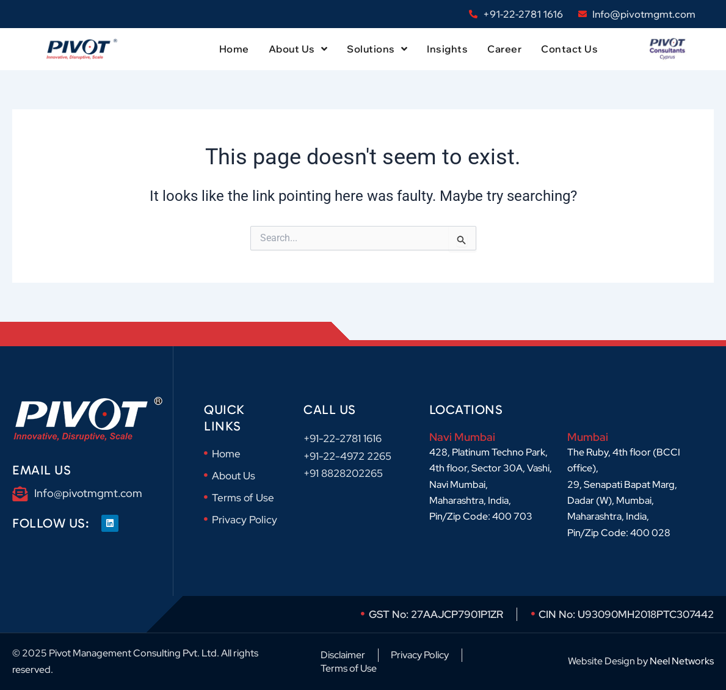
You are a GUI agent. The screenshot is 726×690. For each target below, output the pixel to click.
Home (234, 49)
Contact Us (569, 49)
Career (504, 49)
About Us (298, 49)
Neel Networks (682, 661)
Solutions (377, 49)
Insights (447, 49)
